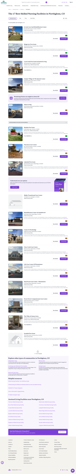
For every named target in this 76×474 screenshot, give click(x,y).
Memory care (26, 448)
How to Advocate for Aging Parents (16, 391)
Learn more (14, 187)
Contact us (10, 444)
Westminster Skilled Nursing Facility (47, 402)
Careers (9, 446)
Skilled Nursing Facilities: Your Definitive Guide (18, 381)
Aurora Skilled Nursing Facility (45, 416)
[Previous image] (10, 33)
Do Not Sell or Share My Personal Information (60, 449)
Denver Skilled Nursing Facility (46, 413)
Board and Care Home (13, 372)
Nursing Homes (25, 5)
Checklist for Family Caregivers (15, 388)
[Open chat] (73, 471)
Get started (62, 431)
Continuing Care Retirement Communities (17, 366)
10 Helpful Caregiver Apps (14, 394)
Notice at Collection (58, 444)
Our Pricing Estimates (12, 453)
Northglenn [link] (28, 9)
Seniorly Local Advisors (43, 453)
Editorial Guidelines (12, 457)
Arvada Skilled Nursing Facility (15, 407)
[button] (46, 2)
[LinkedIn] (67, 470)
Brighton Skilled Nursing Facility (15, 413)
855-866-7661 (64, 2)
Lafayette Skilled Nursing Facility (46, 407)
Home (9, 9)
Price (26, 18)
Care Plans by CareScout (44, 442)
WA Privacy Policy (57, 446)
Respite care (26, 453)
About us (10, 442)
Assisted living (26, 442)
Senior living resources (43, 444)
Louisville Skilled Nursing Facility (15, 410)
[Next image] (21, 33)
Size (20, 18)
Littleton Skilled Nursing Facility (15, 425)
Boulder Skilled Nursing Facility (46, 422)
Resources (60, 5)
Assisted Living (9, 5)
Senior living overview (28, 463)
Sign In (71, 2)
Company (67, 5)
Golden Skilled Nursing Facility (46, 419)
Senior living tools (42, 446)
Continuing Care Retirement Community (48, 5)
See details (55, 38)
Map (65, 18)
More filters (32, 18)
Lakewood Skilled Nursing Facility (15, 419)
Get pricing (63, 38)
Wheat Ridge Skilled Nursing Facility (47, 410)
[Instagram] (62, 470)
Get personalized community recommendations (38, 122)
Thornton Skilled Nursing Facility (15, 402)
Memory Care (18, 5)
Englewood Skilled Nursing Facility (16, 422)
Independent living (27, 444)
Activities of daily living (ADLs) (44, 457)
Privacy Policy (57, 442)
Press (9, 448)
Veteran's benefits (42, 455)
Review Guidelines (11, 455)
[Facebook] (60, 470)
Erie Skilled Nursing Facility (14, 416)
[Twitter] (65, 470)
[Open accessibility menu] (2, 462)
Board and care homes (28, 446)
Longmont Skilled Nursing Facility (46, 425)
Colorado (22, 9)
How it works (41, 448)
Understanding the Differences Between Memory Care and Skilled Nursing (24, 384)
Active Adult (26, 455)
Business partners (11, 459)
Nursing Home (15, 9)
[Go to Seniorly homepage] (4, 2)
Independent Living (35, 5)
